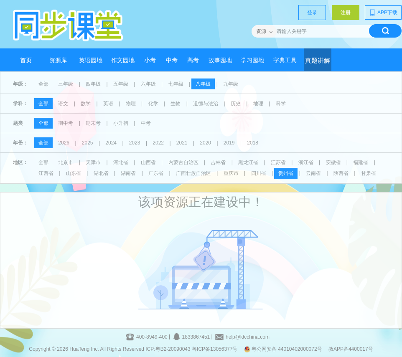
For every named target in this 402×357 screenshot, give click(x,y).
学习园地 (252, 60)
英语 (108, 103)
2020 (205, 143)
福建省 (360, 162)
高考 (193, 60)
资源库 (58, 60)
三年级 (65, 84)
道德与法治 (205, 103)
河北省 (120, 162)
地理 (258, 103)
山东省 (73, 173)
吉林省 (218, 162)
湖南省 (128, 173)
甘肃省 (368, 173)
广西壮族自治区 (193, 173)
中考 (172, 60)
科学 (281, 103)
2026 (63, 143)
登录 (312, 12)
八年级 (203, 84)
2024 (111, 143)
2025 (87, 143)
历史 (236, 103)
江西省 (45, 173)
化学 (153, 103)
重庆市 (231, 173)
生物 (175, 103)
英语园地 (90, 60)
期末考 (93, 123)
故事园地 (220, 60)
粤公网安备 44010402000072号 (283, 349)
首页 (26, 60)
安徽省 (333, 162)
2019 (229, 143)
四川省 (258, 173)
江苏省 (278, 162)
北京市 (65, 162)
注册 (346, 12)
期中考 (65, 123)
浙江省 (305, 162)
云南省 (313, 173)
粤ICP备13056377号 (214, 349)
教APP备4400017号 (350, 349)
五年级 (120, 84)
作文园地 (123, 60)
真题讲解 (317, 60)
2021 (182, 143)
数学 (86, 103)
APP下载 (383, 12)
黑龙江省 (248, 162)
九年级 (230, 84)
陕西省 (341, 173)
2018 (252, 143)
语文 (63, 103)
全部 (43, 84)
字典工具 (285, 60)
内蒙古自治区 (183, 162)
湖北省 (101, 173)
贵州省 (285, 173)
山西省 (148, 162)
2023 (134, 143)
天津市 (93, 162)
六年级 (148, 84)
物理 (131, 103)
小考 (150, 60)
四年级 (93, 84)
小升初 (120, 123)
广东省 (155, 173)
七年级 (175, 84)
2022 (158, 143)
